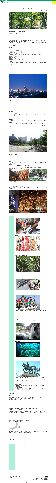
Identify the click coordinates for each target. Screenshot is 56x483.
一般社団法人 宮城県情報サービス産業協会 (41, 477)
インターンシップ (43, 2)
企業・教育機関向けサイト (54, 2)
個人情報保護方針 (11, 477)
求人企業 (36, 2)
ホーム (27, 2)
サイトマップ (10, 478)
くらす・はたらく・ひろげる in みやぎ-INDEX (16, 5)
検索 (50, 2)
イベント (39, 2)
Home (9, 5)
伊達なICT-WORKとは (31, 2)
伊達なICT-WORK (5, 2)
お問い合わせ (47, 2)
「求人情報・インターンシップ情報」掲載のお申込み (15, 476)
